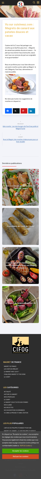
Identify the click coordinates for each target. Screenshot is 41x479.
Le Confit (7, 399)
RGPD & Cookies (25, 446)
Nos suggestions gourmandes (14, 410)
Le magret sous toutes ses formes (16, 402)
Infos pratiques (9, 397)
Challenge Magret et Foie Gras (14, 374)
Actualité (7, 391)
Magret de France (10, 366)
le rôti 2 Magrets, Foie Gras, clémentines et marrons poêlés (20, 69)
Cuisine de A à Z (10, 45)
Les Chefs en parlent (11, 369)
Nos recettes (8, 407)
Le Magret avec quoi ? (11, 371)
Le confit (7, 377)
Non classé (8, 405)
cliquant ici (16, 101)
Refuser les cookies (20, 456)
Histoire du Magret (10, 394)
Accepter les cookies (20, 451)
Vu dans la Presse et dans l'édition (16, 413)
